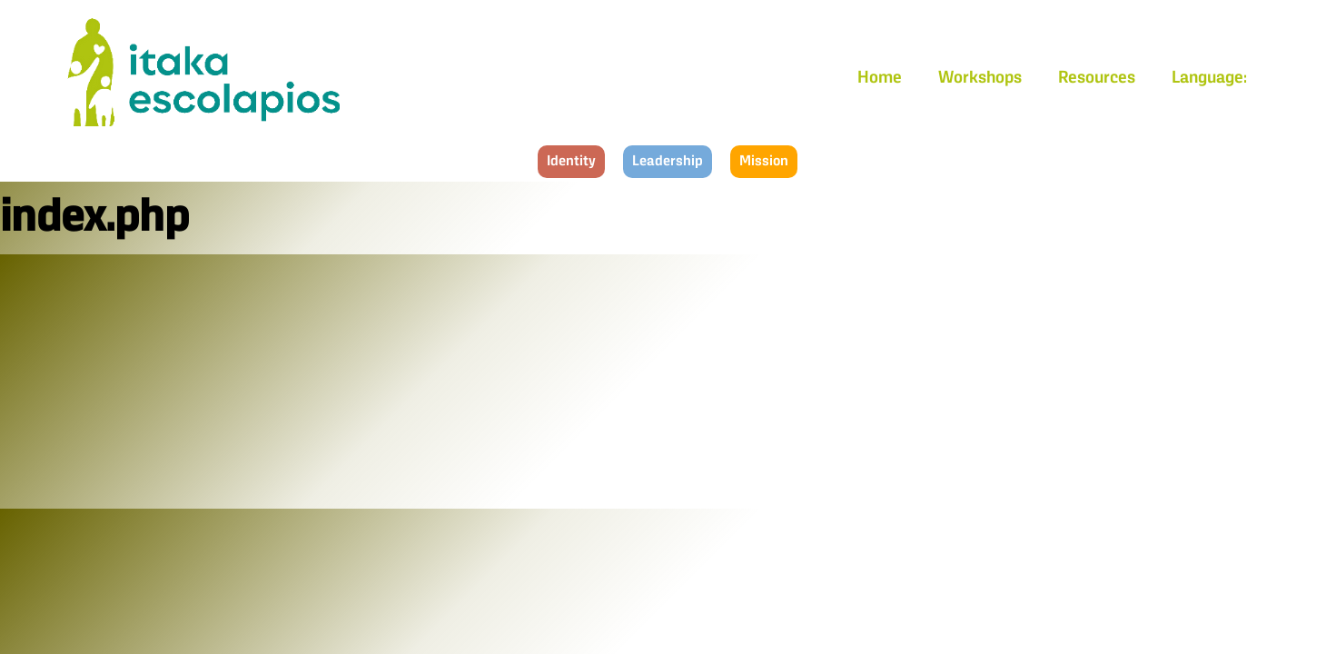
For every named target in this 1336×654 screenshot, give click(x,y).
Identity (571, 161)
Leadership (667, 161)
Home (879, 77)
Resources (1096, 77)
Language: (1211, 77)
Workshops (980, 77)
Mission (763, 161)
